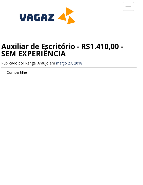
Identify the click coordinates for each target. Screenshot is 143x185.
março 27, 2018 (69, 63)
